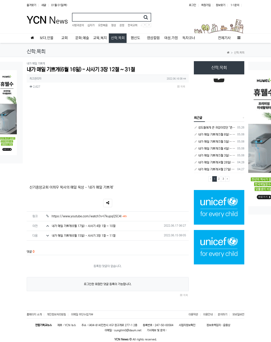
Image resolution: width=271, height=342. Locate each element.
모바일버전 (238, 314)
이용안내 (208, 314)
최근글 (198, 118)
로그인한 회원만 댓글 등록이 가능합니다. (108, 284)
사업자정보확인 (187, 325)
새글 (43, 5)
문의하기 (222, 314)
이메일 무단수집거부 (82, 314)
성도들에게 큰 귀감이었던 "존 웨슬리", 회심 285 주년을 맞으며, (215, 127)
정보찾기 (220, 5)
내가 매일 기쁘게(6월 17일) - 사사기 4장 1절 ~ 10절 (84, 226)
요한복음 (103, 25)
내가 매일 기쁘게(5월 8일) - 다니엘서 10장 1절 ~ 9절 (215, 134)
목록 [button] (181, 86)
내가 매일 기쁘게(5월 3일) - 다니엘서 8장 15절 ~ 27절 (215, 155)
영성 (113, 25)
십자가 (91, 25)
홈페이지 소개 (34, 314)
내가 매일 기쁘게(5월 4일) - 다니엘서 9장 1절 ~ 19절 (215, 148)
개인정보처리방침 (56, 314)
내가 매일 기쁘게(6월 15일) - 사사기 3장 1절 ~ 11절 (84, 235)
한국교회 (132, 25)
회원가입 (206, 5)
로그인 (192, 5)
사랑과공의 (78, 25)
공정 (121, 25)
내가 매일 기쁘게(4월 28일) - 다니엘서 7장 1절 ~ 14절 (215, 162)
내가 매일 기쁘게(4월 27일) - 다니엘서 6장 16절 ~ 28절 (215, 169)
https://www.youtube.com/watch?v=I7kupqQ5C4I (89, 216)
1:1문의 (234, 5)
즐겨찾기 (31, 5)
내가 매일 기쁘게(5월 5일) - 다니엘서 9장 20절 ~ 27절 (215, 141)
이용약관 (193, 314)
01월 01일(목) (59, 5)
